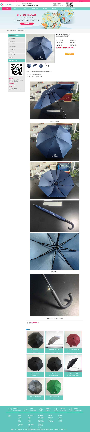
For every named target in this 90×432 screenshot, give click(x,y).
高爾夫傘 (29, 420)
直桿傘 (29, 417)
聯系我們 (60, 415)
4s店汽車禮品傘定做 (35, 349)
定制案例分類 (12, 35)
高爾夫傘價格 (20, 424)
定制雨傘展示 (30, 415)
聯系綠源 (73, 8)
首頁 (7, 8)
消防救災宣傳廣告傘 (22, 30)
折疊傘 (29, 418)
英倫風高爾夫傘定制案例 (54, 349)
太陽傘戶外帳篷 (31, 424)
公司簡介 (19, 417)
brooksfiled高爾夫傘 (35, 373)
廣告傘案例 (40, 415)
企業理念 (19, 421)
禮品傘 (25, 8)
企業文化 (19, 420)
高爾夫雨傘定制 (13, 30)
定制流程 (45, 8)
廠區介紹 (19, 418)
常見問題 (50, 420)
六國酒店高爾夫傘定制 (54, 396)
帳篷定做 (11, 57)
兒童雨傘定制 (12, 49)
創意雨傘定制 (12, 54)
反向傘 (29, 425)
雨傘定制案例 (35, 8)
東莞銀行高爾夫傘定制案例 (73, 349)
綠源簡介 (20, 415)
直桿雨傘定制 (12, 41)
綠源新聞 (50, 418)
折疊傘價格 (20, 425)
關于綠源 (64, 8)
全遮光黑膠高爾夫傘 (34, 322)
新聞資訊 (50, 415)
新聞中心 (54, 8)
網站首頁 (9, 415)
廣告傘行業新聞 (51, 421)
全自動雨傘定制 (13, 38)
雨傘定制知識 (50, 417)
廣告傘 (16, 8)
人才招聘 (60, 420)
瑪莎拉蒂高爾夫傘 (54, 373)
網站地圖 (60, 421)
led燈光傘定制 (12, 52)
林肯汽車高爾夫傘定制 (73, 373)
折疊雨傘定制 (12, 43)
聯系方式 (60, 417)
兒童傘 (29, 421)
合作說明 (60, 418)
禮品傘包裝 (30, 427)
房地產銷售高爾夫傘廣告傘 (35, 396)
